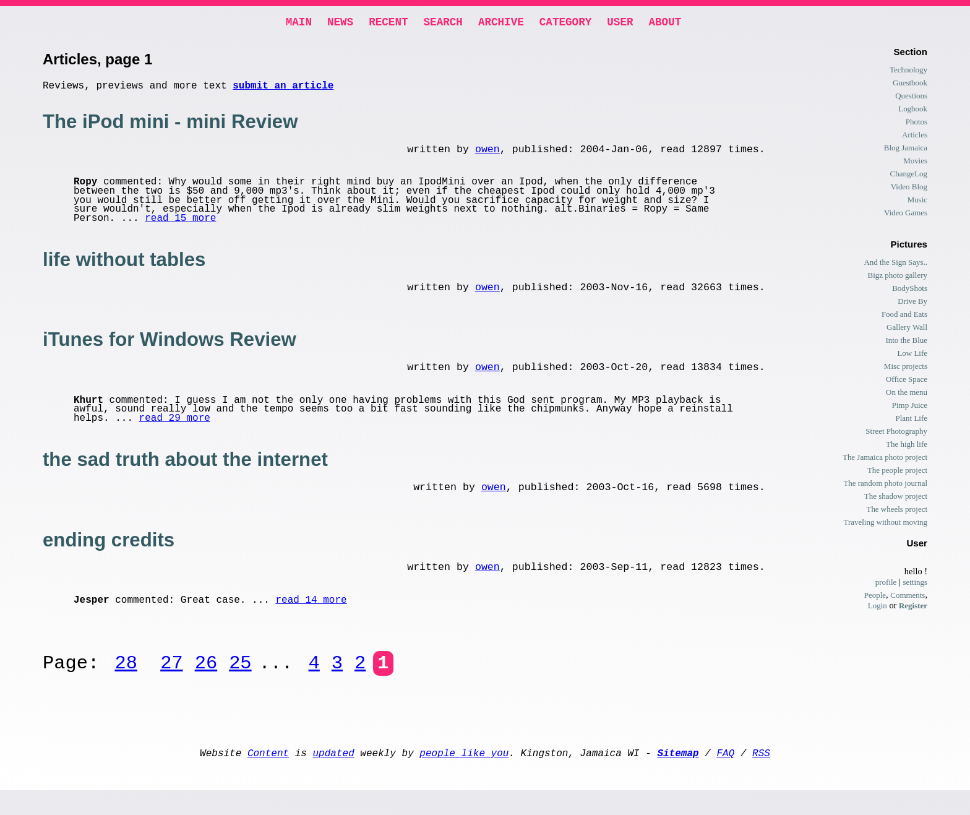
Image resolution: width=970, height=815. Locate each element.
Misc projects (905, 368)
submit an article (283, 90)
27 (171, 681)
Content (268, 775)
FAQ (725, 775)
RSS (761, 775)
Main (299, 23)
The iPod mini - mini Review (170, 126)
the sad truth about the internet (185, 472)
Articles (914, 137)
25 (240, 681)
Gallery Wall (906, 329)
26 (206, 681)
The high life (906, 446)
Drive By (912, 303)
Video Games (905, 215)
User (620, 23)
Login (877, 608)
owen (487, 156)
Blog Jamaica (905, 150)
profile (886, 584)
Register (913, 608)
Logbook (912, 111)
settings (915, 584)
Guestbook (910, 85)
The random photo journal (885, 485)
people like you (464, 775)
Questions (911, 98)
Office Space (906, 381)
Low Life (912, 355)
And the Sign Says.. (895, 264)
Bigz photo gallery (897, 277)
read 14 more (310, 617)
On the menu (906, 394)
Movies (915, 163)
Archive (501, 23)
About (664, 23)
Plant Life (911, 420)
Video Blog (909, 189)
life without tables (124, 267)
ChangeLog (908, 176)
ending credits (108, 555)
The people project (897, 472)
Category (565, 23)
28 (125, 681)
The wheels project (896, 511)
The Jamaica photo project (885, 459)
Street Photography (896, 433)
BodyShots (909, 290)
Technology (908, 72)
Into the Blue (906, 342)
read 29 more (174, 431)
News (340, 23)
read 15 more (180, 226)
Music (917, 202)
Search (443, 23)
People (875, 597)
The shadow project (895, 498)
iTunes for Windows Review (169, 349)
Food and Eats (904, 316)
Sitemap (677, 775)
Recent (388, 23)
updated (333, 775)
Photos (916, 124)
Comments (907, 597)
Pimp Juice (909, 407)
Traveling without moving (885, 524)
